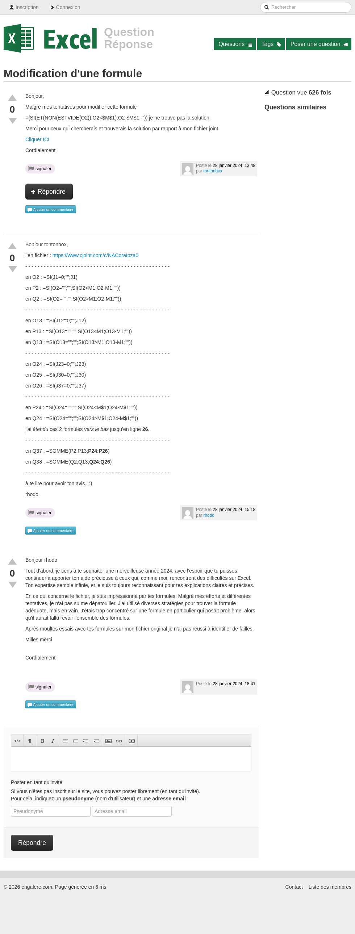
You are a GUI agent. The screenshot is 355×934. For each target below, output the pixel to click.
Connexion (65, 7)
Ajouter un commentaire (50, 209)
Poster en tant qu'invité (36, 782)
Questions (235, 44)
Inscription (24, 7)
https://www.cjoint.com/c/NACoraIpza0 (95, 255)
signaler (39, 168)
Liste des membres (330, 887)
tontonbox (213, 170)
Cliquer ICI (37, 139)
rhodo (209, 515)
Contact (294, 887)
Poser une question (319, 44)
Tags (271, 44)
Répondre (48, 191)
